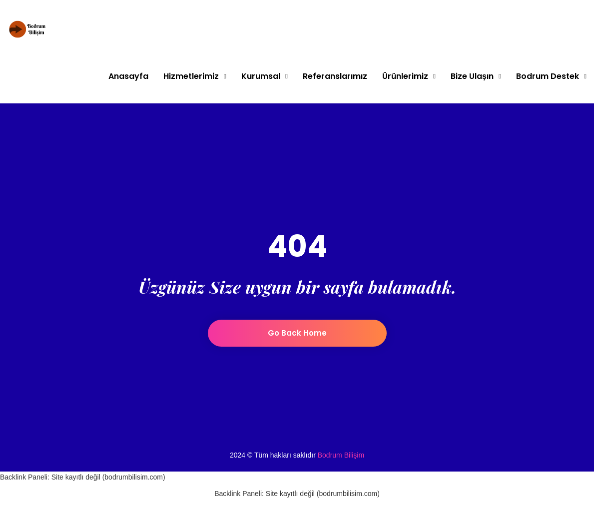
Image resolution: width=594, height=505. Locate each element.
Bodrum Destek (547, 76)
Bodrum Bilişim (341, 455)
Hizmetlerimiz (191, 76)
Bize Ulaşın (472, 76)
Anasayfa (128, 76)
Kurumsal (260, 76)
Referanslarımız (335, 76)
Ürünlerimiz (405, 76)
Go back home (297, 333)
